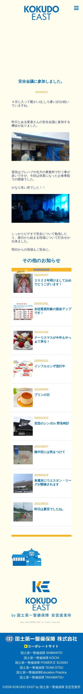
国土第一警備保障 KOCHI (41, 657)
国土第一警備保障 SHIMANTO (41, 652)
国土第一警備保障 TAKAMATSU (42, 677)
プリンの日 (42, 394)
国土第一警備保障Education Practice (41, 672)
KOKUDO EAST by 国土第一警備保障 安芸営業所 (47, 687)
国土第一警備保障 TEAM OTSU (41, 667)
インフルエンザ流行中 (49, 366)
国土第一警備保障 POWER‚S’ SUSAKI (41, 662)
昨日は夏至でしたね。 (49, 509)
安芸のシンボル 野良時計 (51, 423)
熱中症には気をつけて (49, 452)
